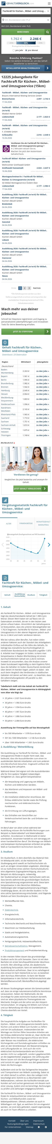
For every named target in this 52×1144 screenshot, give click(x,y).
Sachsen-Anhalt (8, 425)
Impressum (38, 1120)
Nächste (37, 288)
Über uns (24, 1120)
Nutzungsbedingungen (18, 1124)
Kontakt (11, 1120)
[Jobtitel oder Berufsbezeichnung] (26, 11)
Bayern (4, 376)
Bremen (4, 387)
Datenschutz (39, 1124)
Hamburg (5, 390)
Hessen (4, 394)
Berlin (4, 380)
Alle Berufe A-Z (7, 443)
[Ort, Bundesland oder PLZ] (26, 20)
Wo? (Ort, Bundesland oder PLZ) (15, 26)
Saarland (5, 418)
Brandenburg (7, 383)
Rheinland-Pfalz (8, 414)
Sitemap (29, 1127)
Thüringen (6, 435)
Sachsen (5, 421)
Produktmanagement (14, 950)
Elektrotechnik (11, 910)
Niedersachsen (8, 404)
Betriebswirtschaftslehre (16, 946)
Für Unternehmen (13, 1127)
